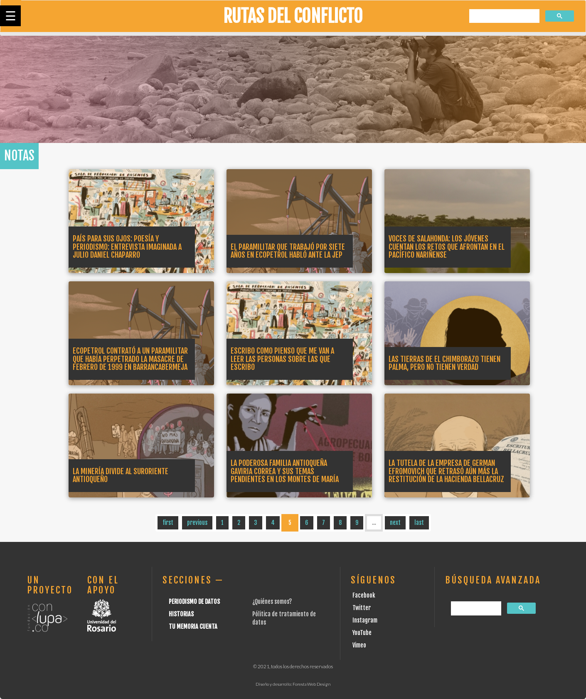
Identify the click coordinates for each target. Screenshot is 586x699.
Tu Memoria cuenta (193, 626)
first (168, 522)
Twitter (361, 607)
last (419, 522)
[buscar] (503, 16)
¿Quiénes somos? (272, 601)
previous (197, 522)
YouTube (362, 632)
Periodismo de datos (194, 601)
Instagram (364, 620)
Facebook (363, 595)
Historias (181, 614)
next (395, 522)
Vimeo (359, 645)
